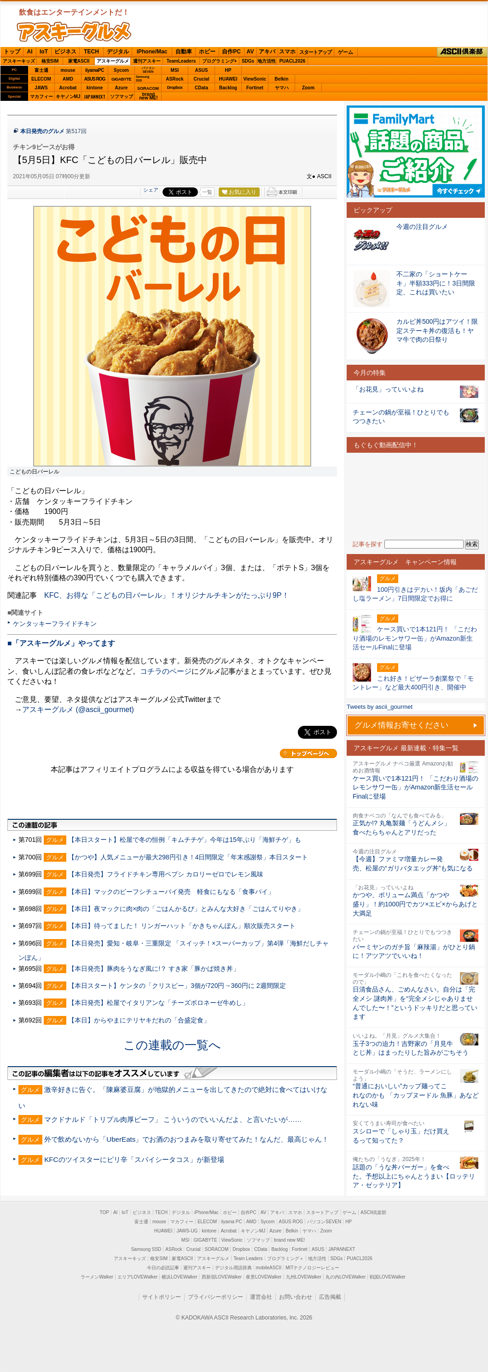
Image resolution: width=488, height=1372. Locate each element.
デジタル (118, 51)
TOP (104, 1212)
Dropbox (175, 87)
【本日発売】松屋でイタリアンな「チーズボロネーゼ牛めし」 (158, 1002)
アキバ (267, 51)
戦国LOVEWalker (387, 1276)
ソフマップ (121, 96)
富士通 (41, 70)
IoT (44, 51)
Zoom (308, 87)
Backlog (228, 87)
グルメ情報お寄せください (401, 725)
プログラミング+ (219, 61)
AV (250, 51)
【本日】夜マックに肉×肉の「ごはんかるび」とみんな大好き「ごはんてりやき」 (186, 908)
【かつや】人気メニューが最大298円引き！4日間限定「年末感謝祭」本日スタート (188, 857)
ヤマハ (282, 87)
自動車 (183, 51)
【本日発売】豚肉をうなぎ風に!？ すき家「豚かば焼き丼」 (153, 968)
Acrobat (68, 87)
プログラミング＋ (285, 1258)
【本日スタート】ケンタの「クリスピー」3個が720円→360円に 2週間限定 (176, 985)
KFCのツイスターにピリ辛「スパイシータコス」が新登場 (134, 1159)
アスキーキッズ (19, 61)
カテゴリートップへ (308, 753)
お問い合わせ (295, 1297)
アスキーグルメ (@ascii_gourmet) (78, 709)
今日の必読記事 (163, 1267)
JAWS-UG (187, 1230)
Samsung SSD (146, 1249)
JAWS (41, 87)
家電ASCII (79, 61)
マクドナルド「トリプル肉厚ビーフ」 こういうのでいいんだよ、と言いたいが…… (173, 1119)
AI (30, 51)
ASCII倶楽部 (462, 52)
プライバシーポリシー (215, 1297)
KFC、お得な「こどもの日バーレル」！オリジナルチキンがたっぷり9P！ (166, 595)
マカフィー (41, 96)
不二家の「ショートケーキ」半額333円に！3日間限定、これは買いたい (435, 283)
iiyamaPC (94, 70)
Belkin (281, 79)
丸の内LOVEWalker (345, 1276)
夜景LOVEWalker (263, 1276)
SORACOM (217, 1249)
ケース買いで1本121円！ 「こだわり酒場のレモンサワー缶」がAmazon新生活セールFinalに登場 (415, 787)
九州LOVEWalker (303, 1276)
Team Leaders (247, 1258)
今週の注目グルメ (422, 226)
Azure (121, 87)
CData (201, 87)
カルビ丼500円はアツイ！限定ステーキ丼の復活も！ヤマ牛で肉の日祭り (437, 330)
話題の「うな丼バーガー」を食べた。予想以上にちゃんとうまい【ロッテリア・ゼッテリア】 (414, 1176)
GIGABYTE (121, 79)
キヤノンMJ (68, 96)
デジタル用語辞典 (233, 1267)
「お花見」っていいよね (388, 389)
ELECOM (41, 79)
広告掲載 (330, 1297)
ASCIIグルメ (74, 32)
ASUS (201, 70)
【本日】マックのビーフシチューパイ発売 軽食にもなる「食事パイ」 (171, 891)
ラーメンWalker (97, 1276)
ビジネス (65, 51)
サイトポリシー (161, 1297)
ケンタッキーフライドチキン (55, 623)
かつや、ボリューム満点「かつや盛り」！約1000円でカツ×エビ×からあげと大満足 (415, 904)
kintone (95, 87)
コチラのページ (166, 671)
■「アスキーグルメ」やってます (61, 643)
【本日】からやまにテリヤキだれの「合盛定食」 (139, 1020)
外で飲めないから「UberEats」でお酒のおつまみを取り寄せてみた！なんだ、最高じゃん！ (186, 1139)
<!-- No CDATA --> (416, 496)
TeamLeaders (181, 61)
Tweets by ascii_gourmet (379, 706)
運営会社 (261, 1297)
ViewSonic (255, 79)
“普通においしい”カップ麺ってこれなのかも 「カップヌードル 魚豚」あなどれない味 (416, 1095)
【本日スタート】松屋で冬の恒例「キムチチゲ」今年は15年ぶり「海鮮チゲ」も (184, 839)
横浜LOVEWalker (179, 1276)
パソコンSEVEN (148, 69)
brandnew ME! (148, 96)
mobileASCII (269, 1267)
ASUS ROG (94, 79)
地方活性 (266, 61)
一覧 (207, 192)
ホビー (207, 51)
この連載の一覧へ (172, 1045)
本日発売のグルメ (42, 131)
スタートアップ (315, 52)
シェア (150, 190)
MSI (175, 70)
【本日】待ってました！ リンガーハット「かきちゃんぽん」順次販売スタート (182, 925)
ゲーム (345, 52)
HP (228, 70)
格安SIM (50, 61)
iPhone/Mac (152, 51)
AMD (68, 79)
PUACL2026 (292, 61)
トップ (12, 51)
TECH (91, 51)
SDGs (248, 61)
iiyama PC (231, 1221)
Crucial (201, 79)
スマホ (287, 51)
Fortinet (254, 87)
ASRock (174, 79)
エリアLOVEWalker (137, 1276)
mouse (67, 70)
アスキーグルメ (113, 61)
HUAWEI (228, 79)
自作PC (231, 51)
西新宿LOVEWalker (222, 1276)
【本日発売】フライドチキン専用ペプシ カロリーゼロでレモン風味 (165, 874)
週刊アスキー (147, 61)
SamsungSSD (142, 78)
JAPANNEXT (94, 96)
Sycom (121, 70)
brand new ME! (289, 1240)
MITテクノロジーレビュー (312, 1267)
